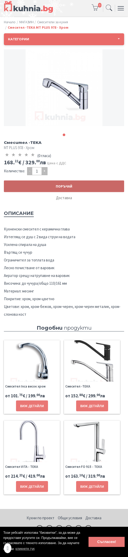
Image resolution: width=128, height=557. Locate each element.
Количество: (14, 170)
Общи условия (70, 517)
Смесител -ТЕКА (77, 386)
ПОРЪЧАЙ (64, 186)
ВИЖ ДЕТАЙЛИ (32, 406)
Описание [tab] (19, 213)
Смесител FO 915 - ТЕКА (83, 467)
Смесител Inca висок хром (25, 386)
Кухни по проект (40, 517)
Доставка (64, 197)
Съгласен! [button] (106, 542)
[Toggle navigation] (109, 8)
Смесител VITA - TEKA (21, 467)
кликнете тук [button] (25, 549)
